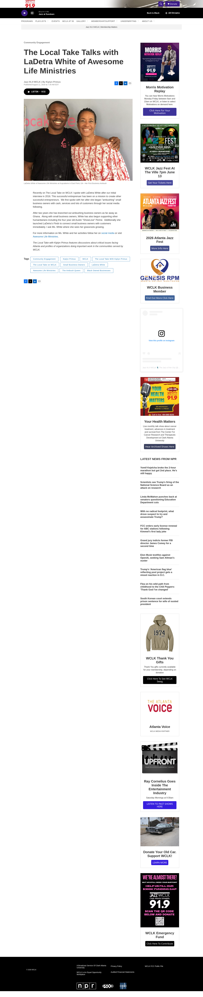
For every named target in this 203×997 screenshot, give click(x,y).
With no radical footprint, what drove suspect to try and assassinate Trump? (157, 520)
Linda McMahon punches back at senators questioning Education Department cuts (158, 505)
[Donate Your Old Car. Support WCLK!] (159, 837)
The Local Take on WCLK (45, 271)
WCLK (85, 265)
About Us (147, 27)
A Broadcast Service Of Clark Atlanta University (91, 972)
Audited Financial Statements (122, 978)
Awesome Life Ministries (45, 242)
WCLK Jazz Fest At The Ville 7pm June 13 (160, 178)
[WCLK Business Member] (159, 276)
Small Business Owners (74, 271)
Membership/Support (103, 27)
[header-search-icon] (162, 6)
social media (107, 239)
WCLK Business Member (160, 295)
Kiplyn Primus (69, 265)
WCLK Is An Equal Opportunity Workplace (89, 979)
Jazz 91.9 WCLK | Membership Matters (101, 33)
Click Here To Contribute (160, 949)
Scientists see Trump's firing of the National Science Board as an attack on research (159, 491)
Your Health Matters (159, 427)
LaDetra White (98, 271)
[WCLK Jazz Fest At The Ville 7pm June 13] (159, 149)
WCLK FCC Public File (154, 972)
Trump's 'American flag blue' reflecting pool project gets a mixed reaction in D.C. (156, 578)
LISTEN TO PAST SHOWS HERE (160, 811)
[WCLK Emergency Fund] (159, 906)
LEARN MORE (160, 868)
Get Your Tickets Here (159, 188)
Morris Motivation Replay (159, 95)
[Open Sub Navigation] (48, 27)
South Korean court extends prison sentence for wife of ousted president (159, 607)
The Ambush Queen (71, 276)
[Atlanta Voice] (159, 712)
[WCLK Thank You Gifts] (159, 639)
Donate (175, 6)
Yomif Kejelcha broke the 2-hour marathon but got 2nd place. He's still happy (158, 476)
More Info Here (159, 254)
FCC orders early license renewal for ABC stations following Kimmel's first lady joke (158, 534)
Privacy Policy (116, 972)
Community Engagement (37, 48)
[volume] (32, 19)
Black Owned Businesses (99, 276)
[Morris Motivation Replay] (159, 68)
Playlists (40, 27)
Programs (27, 27)
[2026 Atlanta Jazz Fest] (159, 218)
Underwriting (128, 27)
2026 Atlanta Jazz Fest (159, 246)
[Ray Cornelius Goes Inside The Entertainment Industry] (159, 764)
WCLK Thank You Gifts (160, 666)
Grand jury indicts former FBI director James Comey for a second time (156, 549)
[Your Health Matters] (159, 402)
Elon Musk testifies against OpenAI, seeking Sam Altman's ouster (157, 564)
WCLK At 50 (68, 27)
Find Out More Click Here (159, 303)
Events (56, 27)
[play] (24, 18)
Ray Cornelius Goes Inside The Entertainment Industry (159, 793)
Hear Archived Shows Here (159, 452)
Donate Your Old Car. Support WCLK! (159, 860)
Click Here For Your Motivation (159, 118)
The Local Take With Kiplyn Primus (111, 265)
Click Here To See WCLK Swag (160, 686)
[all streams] (172, 19)
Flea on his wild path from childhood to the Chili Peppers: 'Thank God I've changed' (157, 592)
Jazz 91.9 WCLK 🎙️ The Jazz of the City (159, 373)
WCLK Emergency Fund (159, 941)
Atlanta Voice (159, 733)
